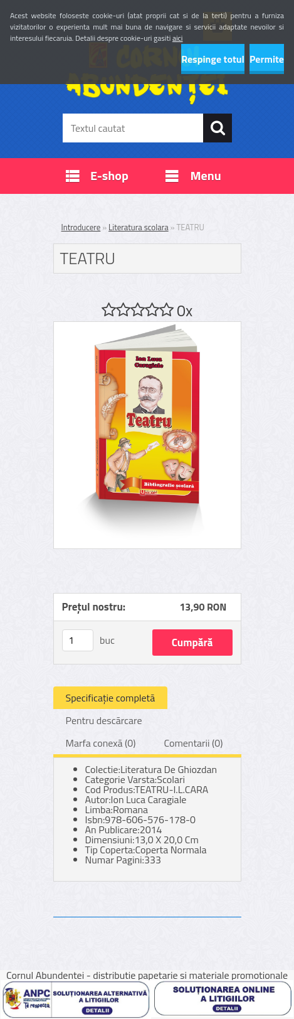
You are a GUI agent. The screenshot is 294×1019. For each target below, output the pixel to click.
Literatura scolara (138, 227)
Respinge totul (212, 59)
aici (177, 38)
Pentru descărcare (104, 720)
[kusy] (77, 640)
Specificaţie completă (110, 697)
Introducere (81, 227)
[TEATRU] (147, 326)
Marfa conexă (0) (101, 742)
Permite (266, 59)
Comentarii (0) (193, 742)
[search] (217, 128)
